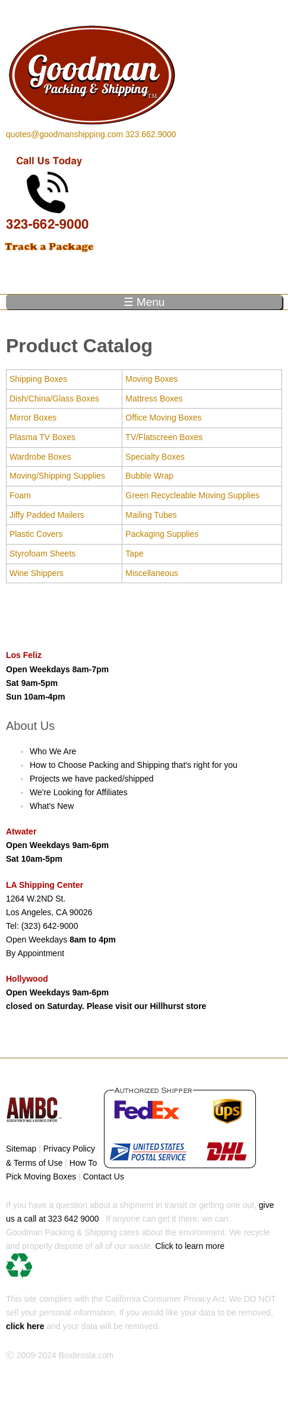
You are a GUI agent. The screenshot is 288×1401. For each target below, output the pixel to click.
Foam (20, 495)
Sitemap (21, 1148)
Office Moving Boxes (163, 417)
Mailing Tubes (150, 515)
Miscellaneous (151, 573)
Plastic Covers (36, 534)
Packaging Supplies (161, 534)
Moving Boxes (151, 379)
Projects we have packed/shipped (92, 778)
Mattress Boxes (153, 398)
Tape (134, 553)
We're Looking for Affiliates (79, 792)
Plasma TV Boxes (42, 437)
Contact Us (103, 1176)
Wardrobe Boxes (40, 456)
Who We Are (53, 751)
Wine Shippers (37, 573)
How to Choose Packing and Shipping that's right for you (134, 765)
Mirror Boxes (33, 417)
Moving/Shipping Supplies (57, 475)
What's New (52, 806)
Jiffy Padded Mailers (47, 515)
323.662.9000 (150, 134)
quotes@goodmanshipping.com (64, 134)
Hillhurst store (178, 1006)
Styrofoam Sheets (42, 553)
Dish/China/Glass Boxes (54, 398)
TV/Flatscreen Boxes (163, 437)
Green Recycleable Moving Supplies (192, 495)
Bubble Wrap (149, 475)
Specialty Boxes (155, 456)
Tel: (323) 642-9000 (42, 926)
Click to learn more (115, 1260)
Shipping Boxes (38, 379)
